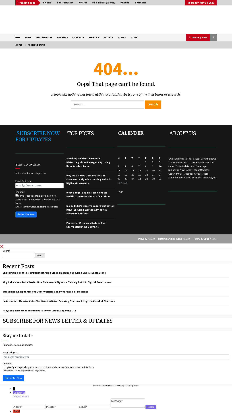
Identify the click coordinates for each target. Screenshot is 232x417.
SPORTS (108, 37)
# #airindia (140, 2)
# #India (47, 2)
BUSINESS (62, 37)
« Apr (120, 191)
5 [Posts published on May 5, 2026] (125, 166)
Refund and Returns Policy (174, 238)
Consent (19, 192)
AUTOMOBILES (44, 37)
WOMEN (121, 37)
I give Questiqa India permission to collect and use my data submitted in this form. (37, 199)
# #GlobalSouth (65, 2)
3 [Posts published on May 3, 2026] (159, 162)
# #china (124, 2)
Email (17, 411)
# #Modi (82, 2)
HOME (28, 37)
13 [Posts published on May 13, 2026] (132, 170)
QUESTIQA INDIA (43, 17)
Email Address (23, 181)
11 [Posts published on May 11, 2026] (119, 170)
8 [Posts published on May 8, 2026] (145, 166)
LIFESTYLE (78, 37)
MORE (133, 37)
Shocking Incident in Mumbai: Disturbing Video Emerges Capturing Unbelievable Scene (88, 162)
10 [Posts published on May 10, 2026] (160, 166)
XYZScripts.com (132, 385)
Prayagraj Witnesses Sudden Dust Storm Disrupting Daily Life (39, 310)
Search (6, 250)
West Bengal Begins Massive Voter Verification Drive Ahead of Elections (45, 291)
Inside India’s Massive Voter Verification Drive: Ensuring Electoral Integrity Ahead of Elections (90, 209)
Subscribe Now (26, 214)
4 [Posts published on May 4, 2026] (118, 166)
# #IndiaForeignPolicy (103, 2)
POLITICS (93, 37)
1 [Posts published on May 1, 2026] (145, 162)
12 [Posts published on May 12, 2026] (126, 170)
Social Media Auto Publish (104, 385)
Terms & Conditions (205, 238)
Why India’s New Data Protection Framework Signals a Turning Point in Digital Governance (88, 179)
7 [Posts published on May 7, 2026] (139, 166)
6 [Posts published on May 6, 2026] (132, 166)
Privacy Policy (146, 238)
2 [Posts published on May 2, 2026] (152, 162)
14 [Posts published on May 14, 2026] (139, 170)
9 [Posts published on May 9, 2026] (152, 166)
